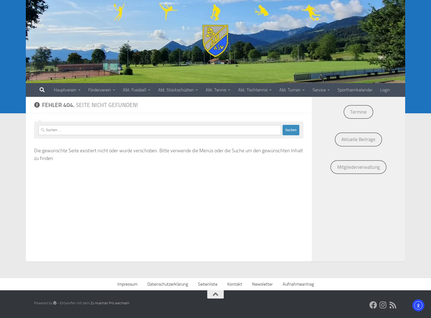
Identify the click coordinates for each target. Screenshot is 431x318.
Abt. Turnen (290, 89)
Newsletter (262, 284)
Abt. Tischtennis (252, 89)
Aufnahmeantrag (298, 284)
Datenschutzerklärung (167, 284)
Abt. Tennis (216, 89)
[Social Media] (373, 305)
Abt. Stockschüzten (176, 89)
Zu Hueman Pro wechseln (109, 303)
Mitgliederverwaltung (358, 167)
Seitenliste (207, 284)
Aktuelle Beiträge (358, 139)
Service (319, 89)
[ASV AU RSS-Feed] (393, 305)
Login (385, 89)
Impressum (127, 284)
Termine (358, 112)
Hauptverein (65, 89)
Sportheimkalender (355, 89)
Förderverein (99, 89)
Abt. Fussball (134, 89)
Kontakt (234, 284)
